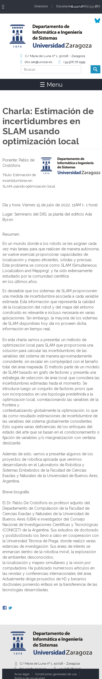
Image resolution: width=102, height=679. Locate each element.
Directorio (41, 6)
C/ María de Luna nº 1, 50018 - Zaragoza (55, 56)
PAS (84, 6)
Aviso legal (21, 674)
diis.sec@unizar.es (38, 62)
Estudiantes (64, 6)
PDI (97, 6)
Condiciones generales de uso (56, 674)
